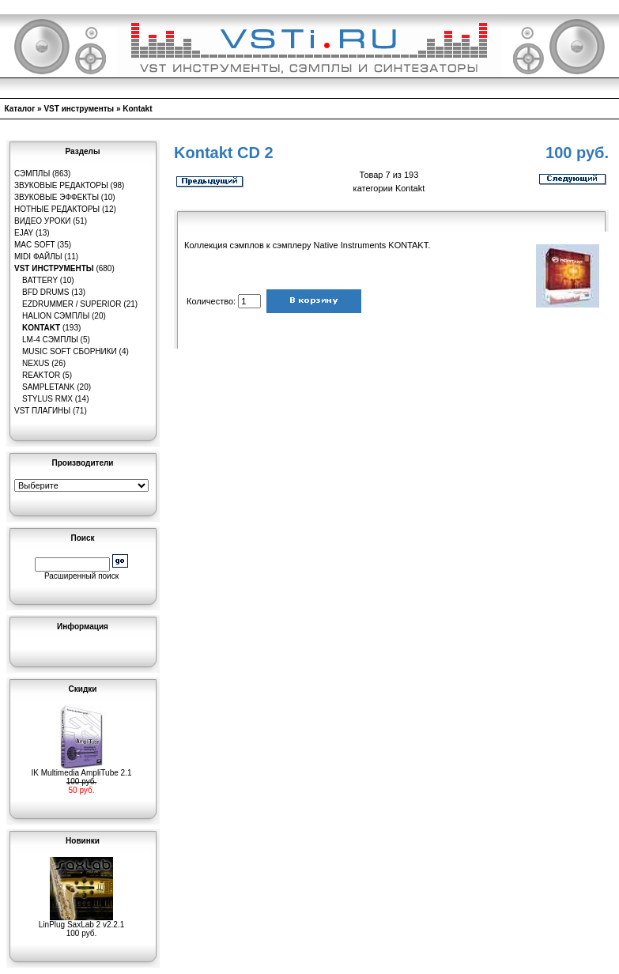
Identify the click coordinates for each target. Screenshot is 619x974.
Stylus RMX (47, 399)
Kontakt (137, 108)
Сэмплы (32, 173)
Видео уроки (42, 221)
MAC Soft (34, 244)
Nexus (35, 363)
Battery (40, 280)
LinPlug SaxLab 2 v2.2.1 (81, 921)
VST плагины (42, 410)
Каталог (20, 108)
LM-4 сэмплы (50, 339)
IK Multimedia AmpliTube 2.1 (82, 769)
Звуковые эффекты (56, 197)
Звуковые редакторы (61, 185)
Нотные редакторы (57, 209)
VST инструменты (78, 108)
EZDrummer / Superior (72, 304)
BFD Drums (45, 292)
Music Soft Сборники (69, 351)
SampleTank (48, 387)
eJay (23, 232)
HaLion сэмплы (55, 315)
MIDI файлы (38, 256)
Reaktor (41, 375)
